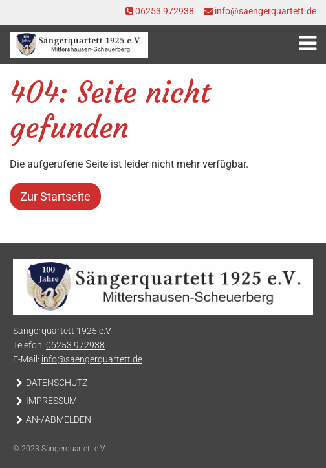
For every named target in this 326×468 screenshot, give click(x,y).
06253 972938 (159, 11)
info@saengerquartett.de (260, 11)
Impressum (51, 401)
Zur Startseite (55, 196)
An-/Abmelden (58, 419)
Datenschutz (56, 382)
